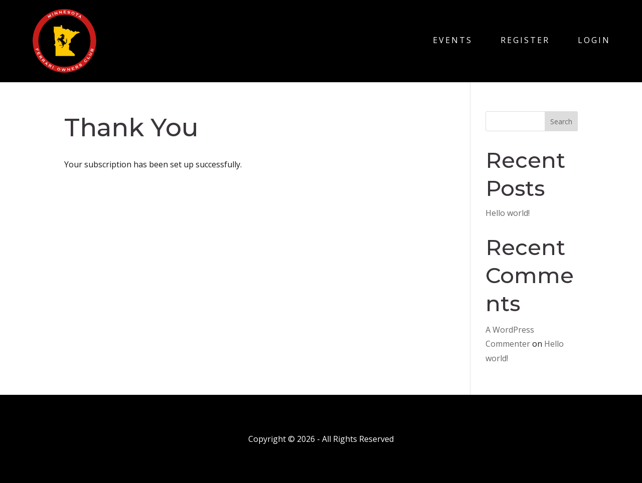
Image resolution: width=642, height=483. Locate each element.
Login (594, 40)
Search (561, 121)
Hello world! (508, 212)
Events (452, 40)
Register (525, 40)
